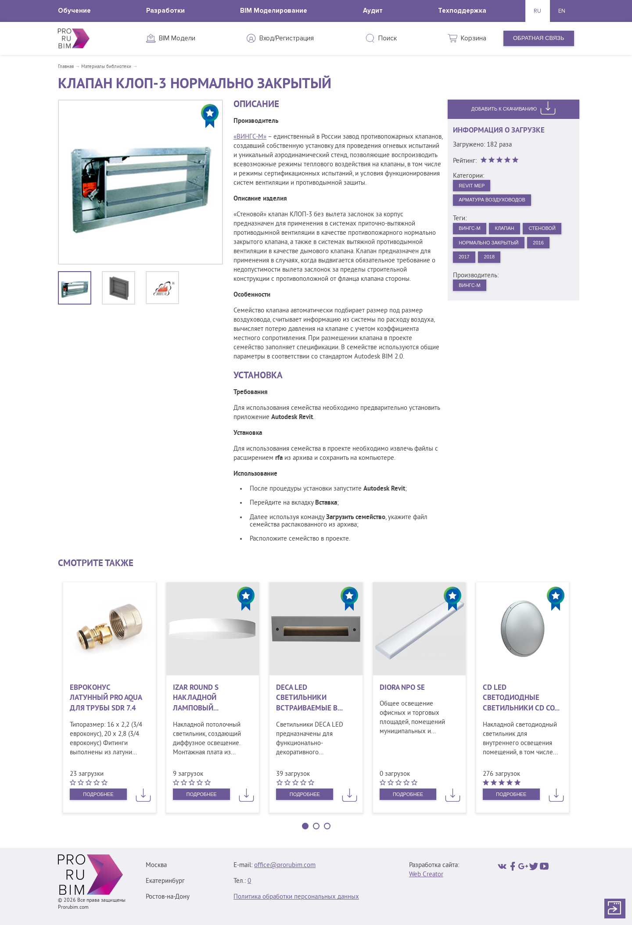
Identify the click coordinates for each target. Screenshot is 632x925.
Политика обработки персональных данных (296, 897)
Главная (66, 67)
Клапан (514, 234)
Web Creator (426, 875)
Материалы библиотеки (106, 67)
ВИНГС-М (472, 234)
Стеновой (476, 250)
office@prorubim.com (285, 865)
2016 (553, 267)
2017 (466, 283)
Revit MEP (475, 186)
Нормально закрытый (495, 267)
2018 (495, 283)
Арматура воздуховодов (499, 203)
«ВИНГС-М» (249, 137)
